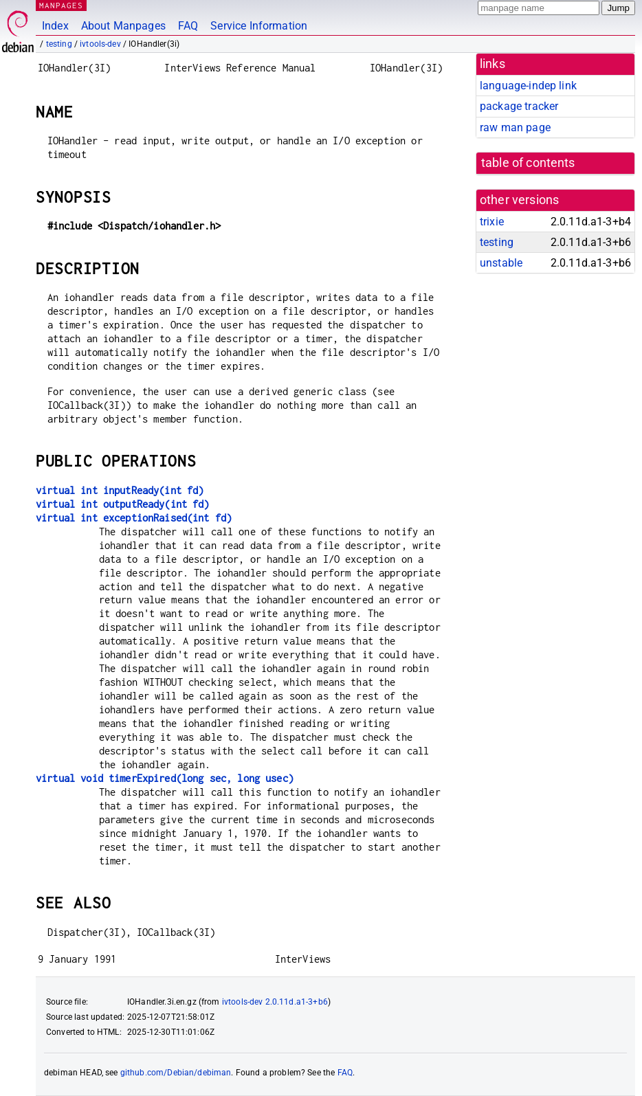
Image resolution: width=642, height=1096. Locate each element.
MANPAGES (61, 5)
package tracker (519, 106)
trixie (492, 221)
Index (55, 25)
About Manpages (123, 25)
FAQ (188, 25)
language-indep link (528, 85)
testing (59, 44)
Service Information (258, 25)
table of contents (528, 163)
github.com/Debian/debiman (176, 1072)
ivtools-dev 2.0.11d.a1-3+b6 (275, 1002)
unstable (501, 262)
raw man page (515, 127)
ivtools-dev (100, 44)
